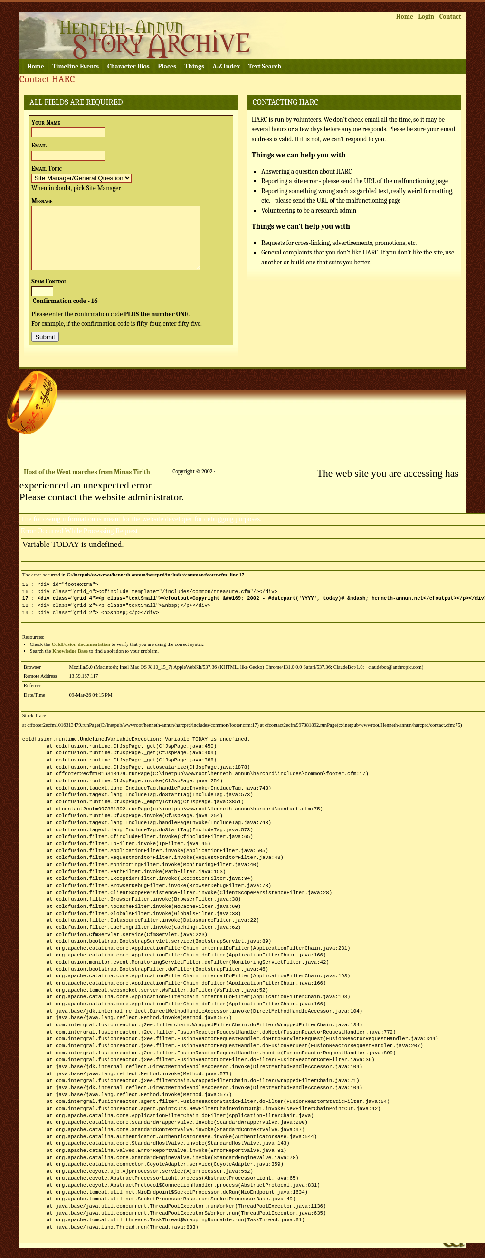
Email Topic (46, 168)
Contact (450, 16)
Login (426, 16)
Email (39, 145)
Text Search (264, 66)
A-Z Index (226, 66)
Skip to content (40, 7)
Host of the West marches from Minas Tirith (87, 472)
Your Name (45, 122)
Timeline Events (75, 66)
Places (167, 66)
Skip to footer (170, 7)
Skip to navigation (125, 7)
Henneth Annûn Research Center (138, 35)
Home (404, 16)
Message (41, 201)
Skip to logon (81, 7)
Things (194, 66)
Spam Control (49, 281)
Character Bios (128, 66)
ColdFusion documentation (80, 644)
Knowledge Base (70, 650)
